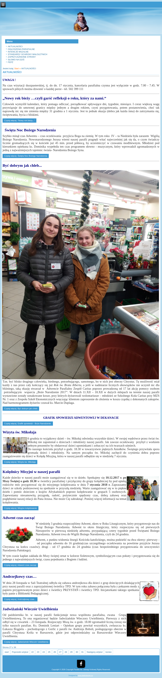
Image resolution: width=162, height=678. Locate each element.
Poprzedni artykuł (20, 652)
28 (66, 652)
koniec (109, 652)
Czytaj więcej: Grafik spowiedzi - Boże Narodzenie (27, 423)
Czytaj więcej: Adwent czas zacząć (20, 565)
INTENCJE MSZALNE (18, 52)
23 (38, 652)
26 (55, 652)
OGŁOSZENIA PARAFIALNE (21, 49)
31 (82, 652)
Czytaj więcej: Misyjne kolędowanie (20, 508)
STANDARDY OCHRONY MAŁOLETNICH (27, 54)
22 (32, 652)
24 (43, 652)
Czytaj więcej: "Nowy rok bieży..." (19, 120)
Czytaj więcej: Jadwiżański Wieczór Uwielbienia (26, 642)
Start (16, 68)
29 (71, 652)
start (7, 652)
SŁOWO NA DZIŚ (16, 59)
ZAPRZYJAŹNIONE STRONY (22, 57)
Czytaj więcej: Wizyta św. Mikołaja (20, 462)
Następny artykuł (94, 652)
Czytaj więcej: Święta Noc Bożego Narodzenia (25, 156)
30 (77, 652)
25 (49, 652)
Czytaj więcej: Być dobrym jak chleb (20, 408)
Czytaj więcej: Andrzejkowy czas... (20, 599)
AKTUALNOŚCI (15, 46)
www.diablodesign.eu (85, 675)
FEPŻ (10, 62)
